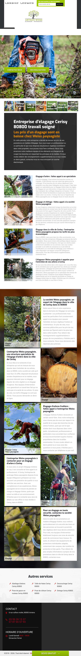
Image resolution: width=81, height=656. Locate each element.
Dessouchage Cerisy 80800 (64, 585)
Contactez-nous (14, 70)
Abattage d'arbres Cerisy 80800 (18, 585)
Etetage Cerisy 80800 (65, 591)
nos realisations (38, 70)
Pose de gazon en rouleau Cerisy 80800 (20, 592)
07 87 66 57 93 (27, 3)
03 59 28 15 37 (11, 3)
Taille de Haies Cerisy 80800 (42, 585)
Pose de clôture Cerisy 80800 (42, 592)
